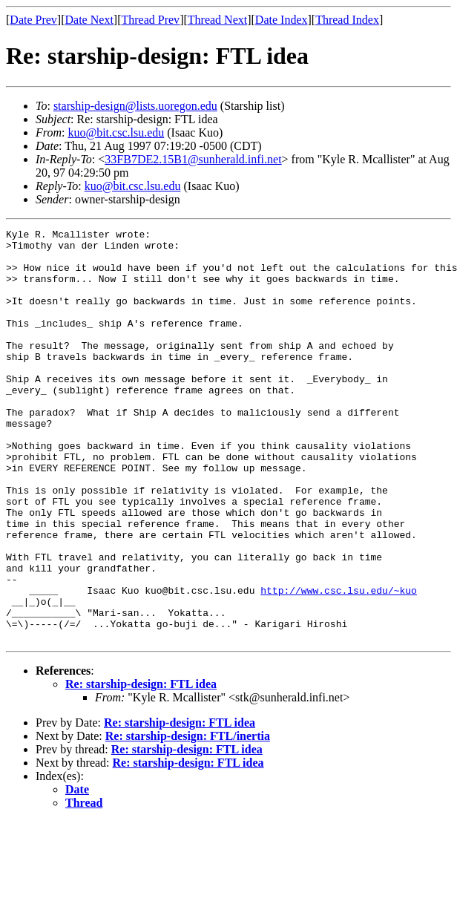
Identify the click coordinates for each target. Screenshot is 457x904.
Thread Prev (150, 19)
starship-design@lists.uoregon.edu (135, 105)
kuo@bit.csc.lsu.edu (116, 132)
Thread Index (347, 19)
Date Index (281, 19)
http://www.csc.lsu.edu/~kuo (338, 663)
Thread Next (217, 19)
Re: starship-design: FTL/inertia (187, 818)
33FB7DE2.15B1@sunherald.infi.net (193, 159)
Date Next (89, 19)
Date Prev (33, 19)
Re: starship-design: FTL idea (141, 766)
